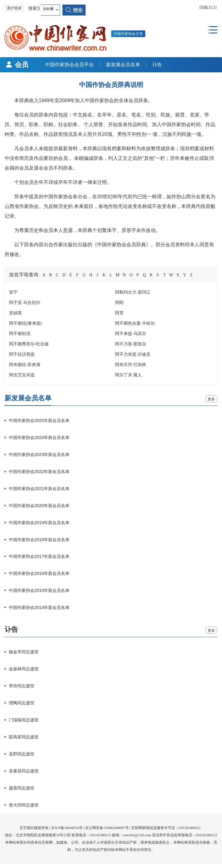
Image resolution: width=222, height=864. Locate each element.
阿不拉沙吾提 (22, 354)
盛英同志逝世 (21, 788)
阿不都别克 (19, 333)
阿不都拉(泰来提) (25, 323)
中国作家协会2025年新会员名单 (39, 420)
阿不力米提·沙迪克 (132, 354)
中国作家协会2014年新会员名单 (39, 607)
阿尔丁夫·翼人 (128, 374)
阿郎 (119, 302)
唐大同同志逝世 (24, 805)
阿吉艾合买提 (22, 374)
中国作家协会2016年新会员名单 (39, 573)
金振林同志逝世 (24, 668)
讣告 (154, 64)
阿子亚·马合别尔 (24, 302)
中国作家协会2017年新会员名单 (39, 556)
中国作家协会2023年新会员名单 (39, 454)
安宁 (13, 292)
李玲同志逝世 (21, 685)
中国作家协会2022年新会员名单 (39, 471)
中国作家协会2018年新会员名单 (39, 539)
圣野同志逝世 (21, 754)
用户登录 (14, 8)
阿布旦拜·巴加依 (130, 364)
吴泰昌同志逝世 (24, 771)
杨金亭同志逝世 (24, 651)
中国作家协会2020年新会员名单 (39, 505)
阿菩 (119, 312)
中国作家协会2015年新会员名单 (39, 590)
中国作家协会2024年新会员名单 (39, 437)
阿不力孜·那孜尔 (130, 343)
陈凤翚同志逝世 (24, 736)
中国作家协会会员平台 (66, 64)
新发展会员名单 (120, 64)
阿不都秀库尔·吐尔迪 (29, 343)
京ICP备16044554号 (67, 828)
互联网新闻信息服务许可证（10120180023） (167, 828)
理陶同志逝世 (21, 702)
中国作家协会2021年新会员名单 (39, 488)
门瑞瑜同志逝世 (24, 719)
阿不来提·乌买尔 (130, 333)
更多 (211, 399)
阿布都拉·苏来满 (24, 364)
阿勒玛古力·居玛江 (132, 292)
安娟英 (15, 312)
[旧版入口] (208, 7)
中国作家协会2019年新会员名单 (39, 522)
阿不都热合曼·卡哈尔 (135, 323)
